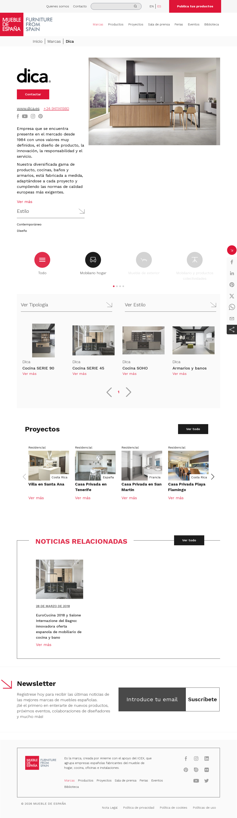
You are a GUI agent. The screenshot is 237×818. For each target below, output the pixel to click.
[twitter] (232, 296)
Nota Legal (110, 807)
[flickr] (203, 770)
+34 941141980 (56, 108)
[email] (232, 318)
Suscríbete (202, 702)
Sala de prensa (159, 24)
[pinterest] (232, 284)
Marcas (98, 24)
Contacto (80, 6)
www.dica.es (28, 108)
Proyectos (135, 24)
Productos (115, 24)
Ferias (178, 24)
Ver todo (193, 432)
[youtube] (193, 781)
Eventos (193, 24)
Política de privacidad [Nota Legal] (138, 807)
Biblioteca (211, 24)
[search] (116, 6)
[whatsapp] (232, 307)
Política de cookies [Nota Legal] (171, 807)
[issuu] (193, 770)
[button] (51, 211)
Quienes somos (57, 6)
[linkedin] (232, 273)
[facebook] (232, 262)
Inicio (37, 41)
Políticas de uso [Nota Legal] (200, 807)
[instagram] (193, 760)
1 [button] (118, 395)
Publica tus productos (195, 6)
